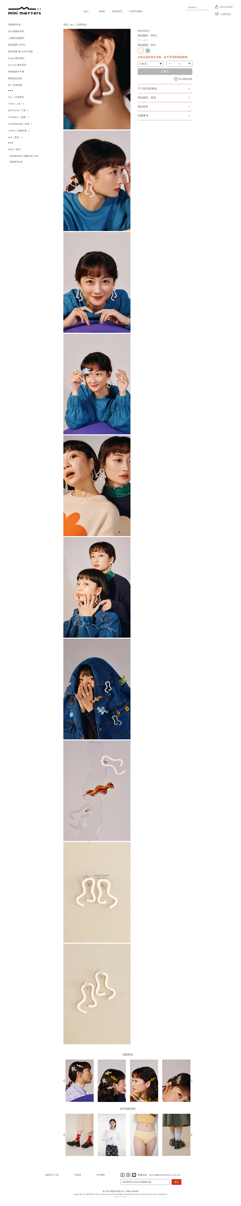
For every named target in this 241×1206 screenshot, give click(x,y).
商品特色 (143, 106)
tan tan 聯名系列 (17, 65)
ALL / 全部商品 (16, 97)
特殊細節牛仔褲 (16, 71)
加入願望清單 (185, 79)
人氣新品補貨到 (16, 38)
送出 (176, 1182)
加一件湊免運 (15, 85)
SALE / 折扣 (14, 149)
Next (191, 1081)
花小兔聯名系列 (16, 31)
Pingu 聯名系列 (16, 58)
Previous (64, 1081)
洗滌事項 (143, 115)
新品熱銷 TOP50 (16, 44)
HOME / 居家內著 (17, 130)
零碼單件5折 (14, 24)
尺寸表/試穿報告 (147, 88)
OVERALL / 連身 (17, 117)
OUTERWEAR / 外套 (18, 124)
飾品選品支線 (15, 78)
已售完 (165, 71)
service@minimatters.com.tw (164, 1175)
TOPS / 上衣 (14, 103)
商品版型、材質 (147, 97)
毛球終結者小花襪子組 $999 (24, 156)
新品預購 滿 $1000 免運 (20, 51)
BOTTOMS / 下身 (17, 110)
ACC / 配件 (13, 137)
